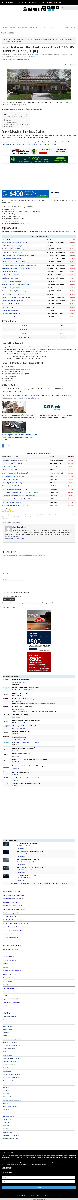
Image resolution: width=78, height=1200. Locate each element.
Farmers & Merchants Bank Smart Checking (15, 116)
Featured (5, 1090)
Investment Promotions (10, 1106)
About (39, 1195)
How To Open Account (10, 122)
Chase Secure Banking (10, 486)
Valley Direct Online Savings (12, 246)
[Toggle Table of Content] (26, 114)
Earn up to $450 (17, 701)
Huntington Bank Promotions (12, 1100)
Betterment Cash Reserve (10, 310)
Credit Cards (7, 1071)
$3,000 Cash (16, 695)
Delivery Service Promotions (11, 1077)
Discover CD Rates (8, 1084)
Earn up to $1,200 (18, 709)
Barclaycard (6, 1032)
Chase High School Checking (13, 483)
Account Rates (8, 120)
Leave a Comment (70, 65)
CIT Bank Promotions (9, 1061)
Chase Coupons (7, 1055)
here (33, 56)
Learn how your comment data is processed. (39, 603)
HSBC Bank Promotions (10, 1097)
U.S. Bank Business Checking (12, 470)
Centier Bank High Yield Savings (13, 249)
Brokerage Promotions (10, 1042)
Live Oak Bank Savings (10, 271)
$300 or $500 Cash (18, 722)
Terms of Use (58, 1195)
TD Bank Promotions (9, 1126)
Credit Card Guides (9, 1068)
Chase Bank (10, 144)
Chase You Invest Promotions (12, 1058)
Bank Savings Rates (14, 522)
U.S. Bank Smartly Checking (12, 463)
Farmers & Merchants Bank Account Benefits (16, 124)
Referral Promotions (9, 1116)
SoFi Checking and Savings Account (14, 242)
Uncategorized (7, 1132)
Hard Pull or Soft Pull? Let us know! (28, 212)
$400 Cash (16, 734)
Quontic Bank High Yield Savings (13, 294)
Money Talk (6, 1109)
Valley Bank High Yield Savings (13, 275)
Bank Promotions (8, 1026)
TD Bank (40, 144)
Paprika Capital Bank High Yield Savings (16, 297)
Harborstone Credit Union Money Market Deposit (19, 265)
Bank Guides (6, 1020)
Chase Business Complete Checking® (15, 473)
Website (5, 585)
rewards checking (24, 398)
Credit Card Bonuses (9, 1064)
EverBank (6, 1087)
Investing (6, 1103)
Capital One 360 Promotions (11, 1045)
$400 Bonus (16, 717)
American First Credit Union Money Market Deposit (20, 255)
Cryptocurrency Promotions (11, 1074)
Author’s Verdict (8, 126)
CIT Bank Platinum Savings (11, 281)
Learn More (21, 848)
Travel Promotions (8, 1129)
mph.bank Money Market (10, 278)
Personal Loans (7, 1113)
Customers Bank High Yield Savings (14, 291)
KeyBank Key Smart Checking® (13, 476)
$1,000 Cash (16, 762)
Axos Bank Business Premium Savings (15, 505)
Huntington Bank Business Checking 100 (16, 499)
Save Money (6, 1122)
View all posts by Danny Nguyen (14, 538)
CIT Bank (53, 144)
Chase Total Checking (10, 479)
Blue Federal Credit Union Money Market (16, 284)
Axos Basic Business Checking (12, 502)
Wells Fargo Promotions (10, 1138)
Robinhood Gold (7, 307)
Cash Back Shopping (9, 1048)
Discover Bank (32, 144)
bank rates (36, 398)
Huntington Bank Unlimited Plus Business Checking (20, 492)
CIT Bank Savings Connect (11, 288)
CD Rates (5, 1052)
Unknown (19, 214)
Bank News (6, 1023)
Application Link (8, 119)
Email (5, 579)
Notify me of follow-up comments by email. (16, 592)
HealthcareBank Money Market (12, 301)
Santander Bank (8, 1119)
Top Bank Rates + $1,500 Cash (22, 690)
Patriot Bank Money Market (11, 259)
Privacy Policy (52, 1195)
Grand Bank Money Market (11, 304)
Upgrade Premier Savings (11, 317)
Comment (6, 558)
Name (5, 574)
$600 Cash (16, 786)
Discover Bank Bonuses (10, 1081)
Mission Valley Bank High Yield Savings (15, 262)
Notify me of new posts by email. (13, 596)
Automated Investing (9, 1016)
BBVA (45, 144)
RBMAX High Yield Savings (11, 313)
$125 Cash (15, 750)
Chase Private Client (9, 466)
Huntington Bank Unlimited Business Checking (18, 496)
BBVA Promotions (8, 1036)
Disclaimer (47, 1195)
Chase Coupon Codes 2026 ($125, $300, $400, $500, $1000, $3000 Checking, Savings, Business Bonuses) (19, 437)
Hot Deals (6, 1093)
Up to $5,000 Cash (18, 682)
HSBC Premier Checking (10, 460)
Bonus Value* (14, 883)
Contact (42, 1195)
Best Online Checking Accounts (12, 1039)
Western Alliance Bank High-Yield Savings (16, 268)
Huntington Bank (20, 144)
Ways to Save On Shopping (11, 1135)
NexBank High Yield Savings (12, 252)
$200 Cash (15, 775)
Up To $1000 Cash (18, 728)
